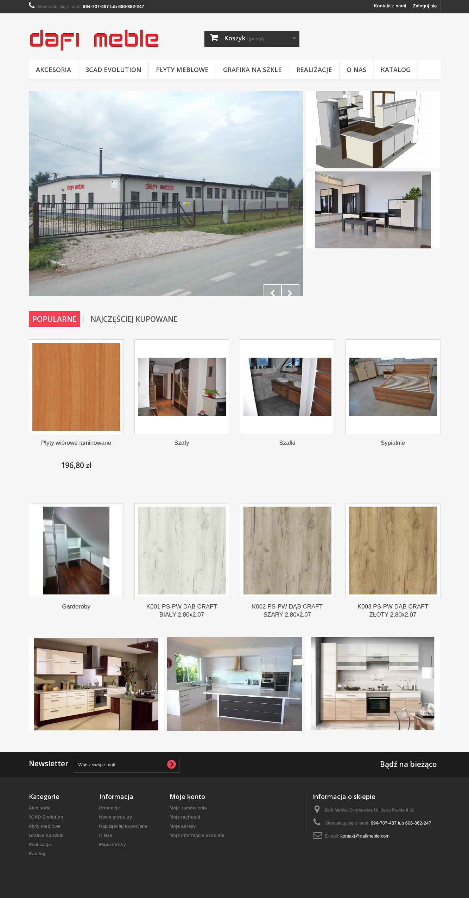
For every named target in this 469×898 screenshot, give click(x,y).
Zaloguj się (425, 5)
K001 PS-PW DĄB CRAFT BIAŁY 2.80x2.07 (181, 610)
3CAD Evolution (113, 69)
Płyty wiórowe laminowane (76, 443)
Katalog (396, 69)
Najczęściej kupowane (123, 826)
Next (290, 293)
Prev (273, 293)
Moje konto (187, 796)
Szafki (287, 443)
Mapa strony (112, 844)
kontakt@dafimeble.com (365, 836)
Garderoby (76, 606)
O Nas (356, 69)
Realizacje (314, 69)
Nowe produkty (115, 817)
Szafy (181, 443)
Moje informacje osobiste (197, 835)
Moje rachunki (185, 817)
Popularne (54, 319)
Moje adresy (183, 826)
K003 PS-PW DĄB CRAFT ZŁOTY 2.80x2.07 (392, 610)
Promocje (109, 808)
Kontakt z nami (390, 5)
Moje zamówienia (188, 808)
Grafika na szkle (252, 69)
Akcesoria (53, 69)
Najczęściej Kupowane (134, 319)
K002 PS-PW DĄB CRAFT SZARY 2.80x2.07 (287, 610)
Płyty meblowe (182, 69)
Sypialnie (393, 443)
